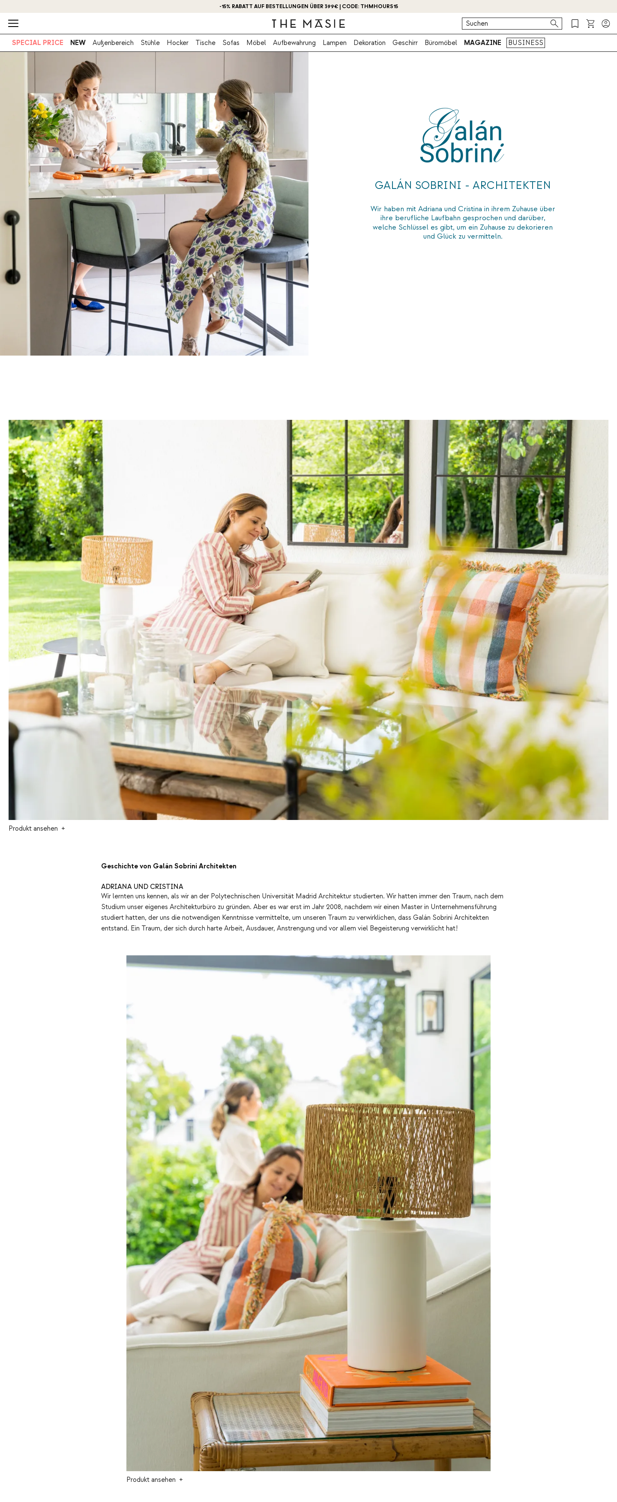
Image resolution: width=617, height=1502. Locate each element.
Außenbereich (113, 43)
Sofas (231, 43)
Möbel (256, 43)
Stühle (150, 43)
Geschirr (405, 43)
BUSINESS (525, 43)
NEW (78, 43)
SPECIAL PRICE (37, 43)
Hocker (178, 43)
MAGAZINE (482, 43)
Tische (205, 43)
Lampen (335, 43)
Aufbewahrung (294, 43)
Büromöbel (441, 43)
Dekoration (369, 43)
